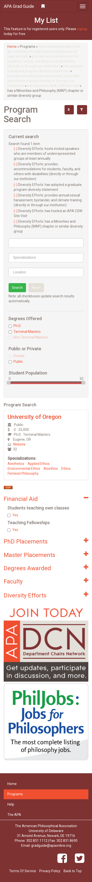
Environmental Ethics (24, 469)
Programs (15, 794)
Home (12, 46)
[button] (46, 6)
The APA (14, 815)
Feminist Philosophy (23, 473)
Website (19, 444)
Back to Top (73, 871)
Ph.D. (15, 326)
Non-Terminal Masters (28, 337)
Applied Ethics (39, 464)
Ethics (66, 469)
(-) (16, 149)
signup (82, 29)
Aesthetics (16, 464)
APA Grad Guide (19, 6)
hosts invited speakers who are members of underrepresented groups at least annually (43, 51)
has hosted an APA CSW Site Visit (53, 86)
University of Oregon (34, 416)
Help (10, 804)
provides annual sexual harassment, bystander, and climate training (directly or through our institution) (43, 81)
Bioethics (51, 469)
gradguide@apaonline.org (51, 845)
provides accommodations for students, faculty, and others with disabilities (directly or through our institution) (43, 61)
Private (17, 356)
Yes (12, 515)
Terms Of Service (22, 871)
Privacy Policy (49, 871)
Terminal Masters (25, 332)
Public (16, 361)
